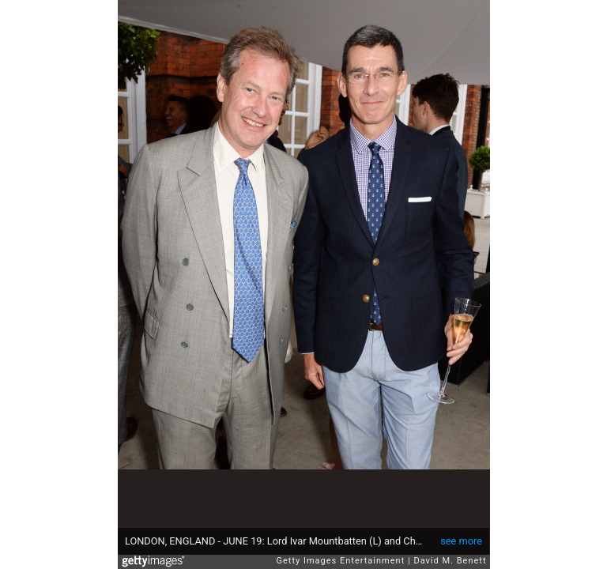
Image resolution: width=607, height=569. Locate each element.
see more (461, 541)
